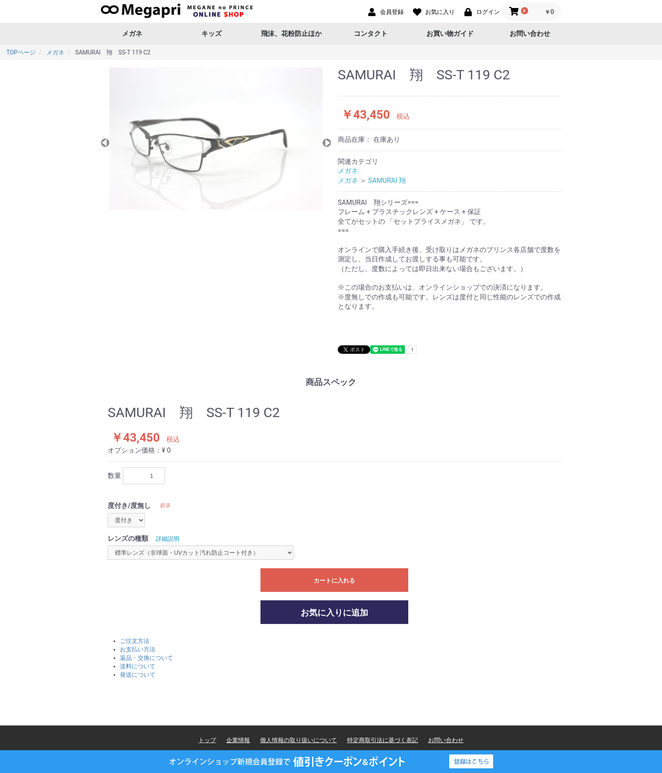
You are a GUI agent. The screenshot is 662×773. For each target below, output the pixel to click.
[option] (216, 139)
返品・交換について (146, 657)
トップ (207, 740)
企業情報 (238, 740)
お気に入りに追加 (334, 612)
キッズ (211, 34)
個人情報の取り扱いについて (298, 740)
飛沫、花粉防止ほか (291, 34)
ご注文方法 (134, 640)
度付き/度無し (129, 506)
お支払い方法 (137, 649)
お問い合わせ (530, 34)
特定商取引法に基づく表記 (382, 740)
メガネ (132, 34)
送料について (137, 666)
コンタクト (371, 34)
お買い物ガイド (450, 34)
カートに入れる (334, 580)
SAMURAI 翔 (387, 180)
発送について (137, 674)
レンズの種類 (128, 538)
